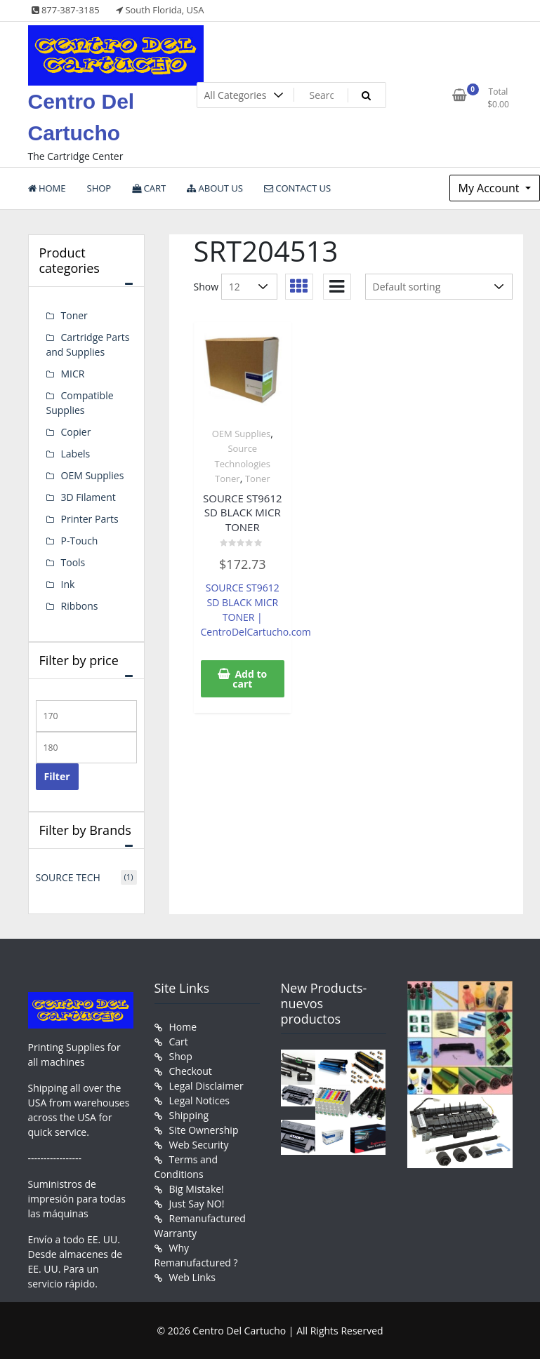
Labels (76, 453)
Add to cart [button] (249, 678)
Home (183, 1026)
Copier (76, 432)
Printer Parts (90, 518)
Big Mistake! (196, 1189)
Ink (68, 584)
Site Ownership (204, 1130)
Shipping (189, 1115)
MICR (73, 373)
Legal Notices (199, 1100)
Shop (180, 1056)
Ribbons (79, 605)
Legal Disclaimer (206, 1085)
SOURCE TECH (68, 877)
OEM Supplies (241, 433)
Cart (178, 1041)
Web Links (192, 1277)
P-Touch (79, 540)
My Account (490, 188)
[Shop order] (439, 287)
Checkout (190, 1071)
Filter (57, 776)
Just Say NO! (197, 1203)
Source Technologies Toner (242, 463)
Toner (257, 478)
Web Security (199, 1144)
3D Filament (88, 497)
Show (206, 286)
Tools (73, 562)
